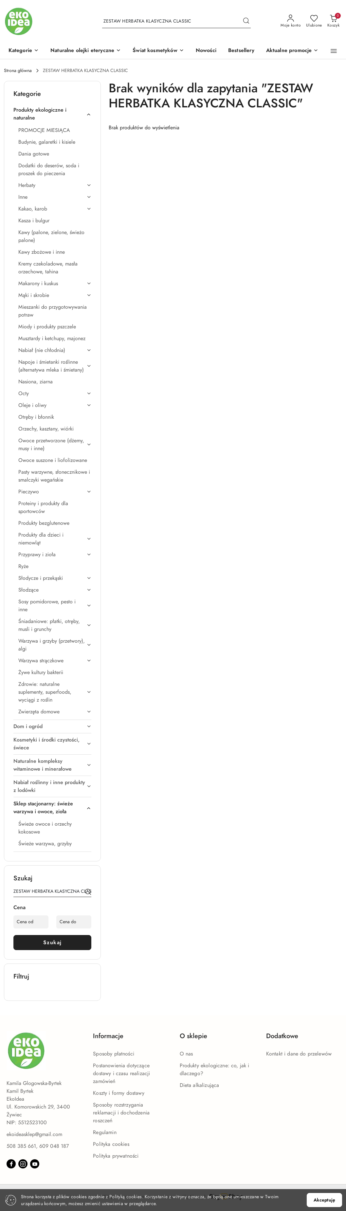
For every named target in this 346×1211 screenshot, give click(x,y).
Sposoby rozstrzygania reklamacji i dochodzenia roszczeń (121, 1112)
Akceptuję (324, 1200)
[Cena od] (30, 921)
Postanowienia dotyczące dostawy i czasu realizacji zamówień (121, 1073)
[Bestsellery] (241, 51)
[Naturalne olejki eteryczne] (85, 51)
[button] (23, 51)
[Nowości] (206, 51)
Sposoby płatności (113, 1053)
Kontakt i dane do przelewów (299, 1053)
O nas (186, 1053)
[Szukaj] (88, 892)
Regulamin (104, 1132)
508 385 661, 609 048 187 (38, 1146)
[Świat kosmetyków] (158, 51)
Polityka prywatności (115, 1156)
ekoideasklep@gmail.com (34, 1134)
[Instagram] (22, 1163)
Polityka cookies (111, 1144)
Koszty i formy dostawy (118, 1093)
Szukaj (52, 942)
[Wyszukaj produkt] (176, 21)
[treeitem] (52, 113)
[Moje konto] (290, 21)
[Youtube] (34, 1163)
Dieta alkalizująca (199, 1085)
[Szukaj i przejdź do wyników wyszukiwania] (246, 21)
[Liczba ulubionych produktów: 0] (314, 21)
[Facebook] (11, 1163)
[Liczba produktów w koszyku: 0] (333, 21)
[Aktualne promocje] (292, 51)
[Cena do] (73, 921)
